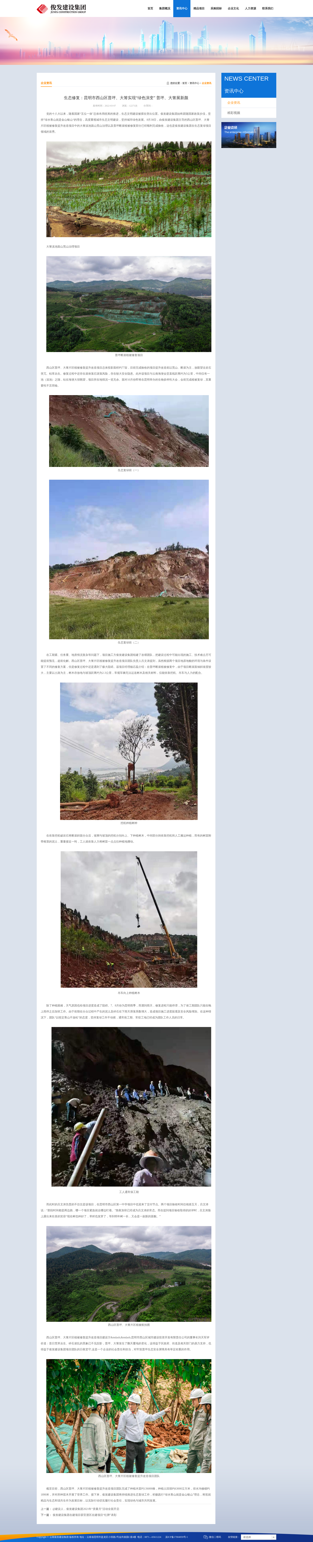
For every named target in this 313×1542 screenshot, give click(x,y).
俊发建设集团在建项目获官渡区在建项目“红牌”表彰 (85, 1514)
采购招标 (216, 8)
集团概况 (164, 8)
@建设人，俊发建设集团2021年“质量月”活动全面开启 (86, 1508)
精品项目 (199, 8)
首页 (150, 8)
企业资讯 (206, 83)
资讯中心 (181, 8)
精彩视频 (233, 112)
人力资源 (250, 8)
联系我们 (267, 8)
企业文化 (233, 8)
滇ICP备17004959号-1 (176, 1537)
